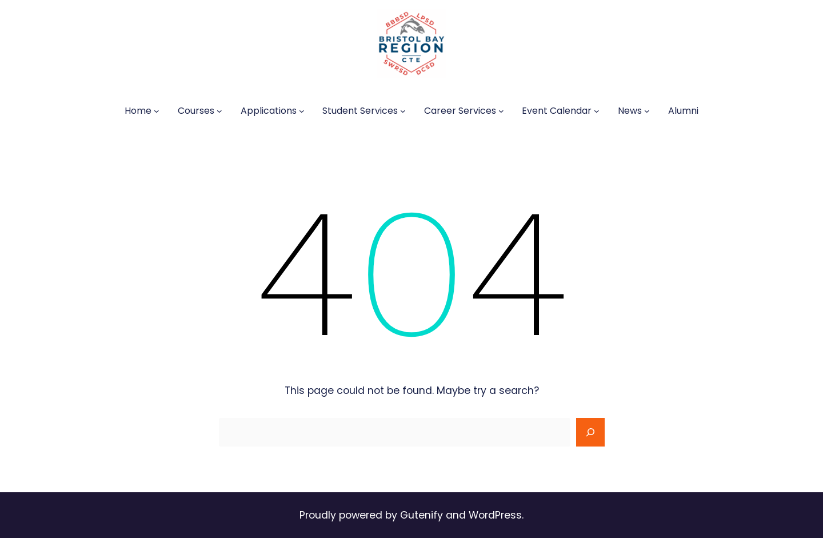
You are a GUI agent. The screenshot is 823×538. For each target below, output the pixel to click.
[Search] (590, 432)
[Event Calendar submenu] (597, 111)
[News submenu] (647, 111)
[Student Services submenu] (403, 111)
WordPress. (496, 515)
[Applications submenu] (302, 111)
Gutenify (423, 515)
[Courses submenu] (219, 111)
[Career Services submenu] (501, 111)
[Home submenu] (156, 111)
